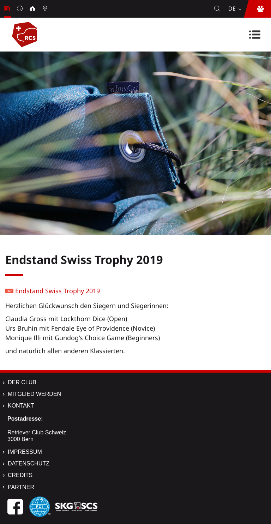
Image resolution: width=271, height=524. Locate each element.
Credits (20, 475)
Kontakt (21, 406)
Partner (21, 487)
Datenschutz (28, 463)
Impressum (25, 452)
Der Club (22, 382)
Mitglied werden (34, 394)
